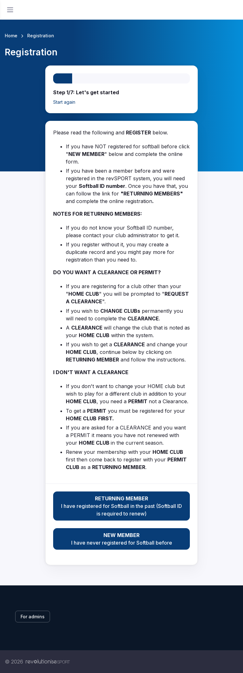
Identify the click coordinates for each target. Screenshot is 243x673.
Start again (64, 102)
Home (11, 35)
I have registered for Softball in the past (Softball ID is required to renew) (121, 506)
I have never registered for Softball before (121, 538)
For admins (33, 616)
